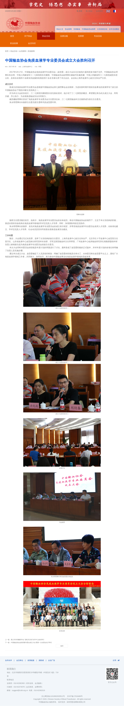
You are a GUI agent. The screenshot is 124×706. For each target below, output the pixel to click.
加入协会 (88, 11)
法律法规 (64, 36)
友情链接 (31, 660)
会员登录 (99, 11)
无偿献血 (76, 29)
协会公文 (59, 29)
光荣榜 (81, 36)
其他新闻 (31, 51)
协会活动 (46, 36)
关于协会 (28, 36)
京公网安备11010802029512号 (54, 696)
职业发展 (14, 43)
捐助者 (41, 660)
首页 (12, 36)
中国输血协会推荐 (88, 29)
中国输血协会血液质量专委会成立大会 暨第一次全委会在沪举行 (31, 642)
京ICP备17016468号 (75, 696)
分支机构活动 (102, 29)
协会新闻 (68, 29)
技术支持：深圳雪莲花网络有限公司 (71, 702)
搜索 (79, 11)
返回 (61, 646)
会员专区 (32, 43)
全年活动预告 (114, 29)
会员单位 (19, 660)
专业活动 (98, 36)
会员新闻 (22, 51)
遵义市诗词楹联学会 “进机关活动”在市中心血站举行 (27, 640)
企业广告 (52, 660)
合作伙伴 (8, 660)
